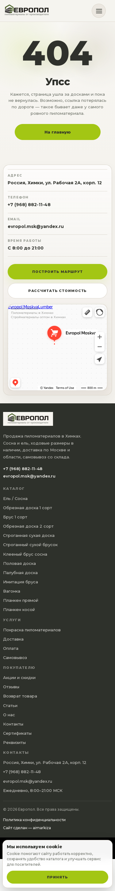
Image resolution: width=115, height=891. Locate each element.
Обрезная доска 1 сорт (27, 507)
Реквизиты (14, 742)
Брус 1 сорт (15, 516)
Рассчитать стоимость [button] (57, 291)
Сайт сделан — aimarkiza (27, 827)
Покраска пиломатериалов (32, 629)
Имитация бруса (20, 581)
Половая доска (19, 563)
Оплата (10, 648)
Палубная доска (20, 572)
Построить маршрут (57, 272)
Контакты (13, 723)
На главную (57, 132)
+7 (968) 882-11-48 (29, 204)
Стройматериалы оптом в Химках (38, 317)
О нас (9, 714)
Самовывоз (15, 657)
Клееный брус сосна (25, 554)
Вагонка (11, 591)
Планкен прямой (20, 600)
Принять (57, 877)
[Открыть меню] (99, 11)
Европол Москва (24, 308)
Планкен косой (19, 609)
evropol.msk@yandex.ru (36, 226)
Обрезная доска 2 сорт (28, 526)
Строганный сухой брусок (30, 544)
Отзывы (11, 686)
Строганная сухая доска (29, 535)
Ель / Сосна (15, 498)
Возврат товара (20, 695)
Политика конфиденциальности (34, 819)
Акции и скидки (19, 677)
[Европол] (29, 11)
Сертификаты (17, 733)
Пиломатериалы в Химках (32, 313)
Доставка (13, 639)
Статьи (10, 705)
